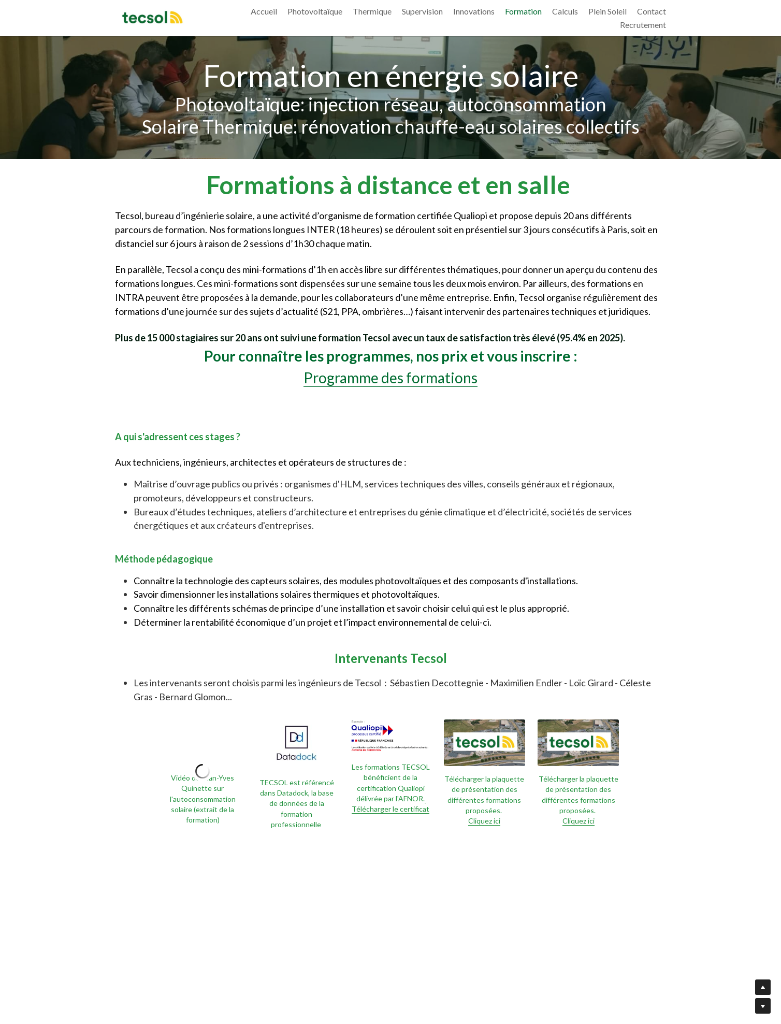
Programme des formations (390, 377)
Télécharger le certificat (390, 803)
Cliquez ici (484, 820)
